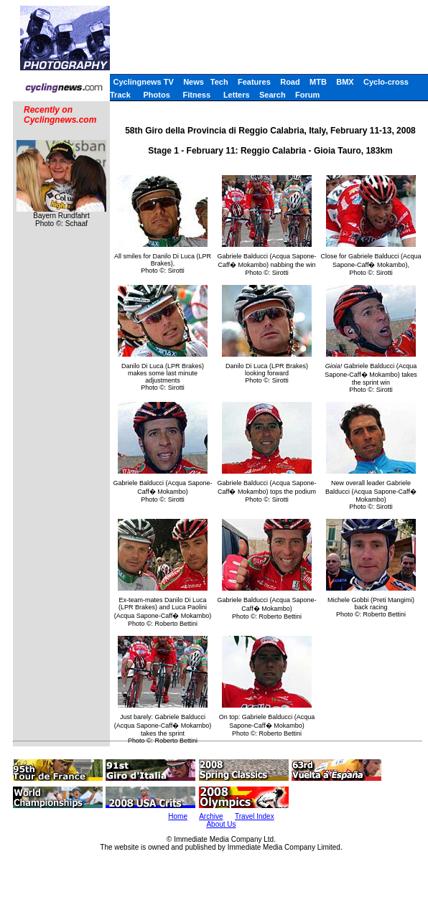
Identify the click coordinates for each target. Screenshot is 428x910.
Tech (219, 82)
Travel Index (254, 816)
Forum (307, 94)
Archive (211, 816)
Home (177, 816)
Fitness (197, 94)
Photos (157, 94)
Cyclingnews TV (143, 82)
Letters (236, 94)
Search (272, 94)
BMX (344, 82)
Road (290, 82)
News (193, 82)
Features (254, 82)
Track (120, 94)
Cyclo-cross (386, 82)
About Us (221, 824)
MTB (318, 82)
